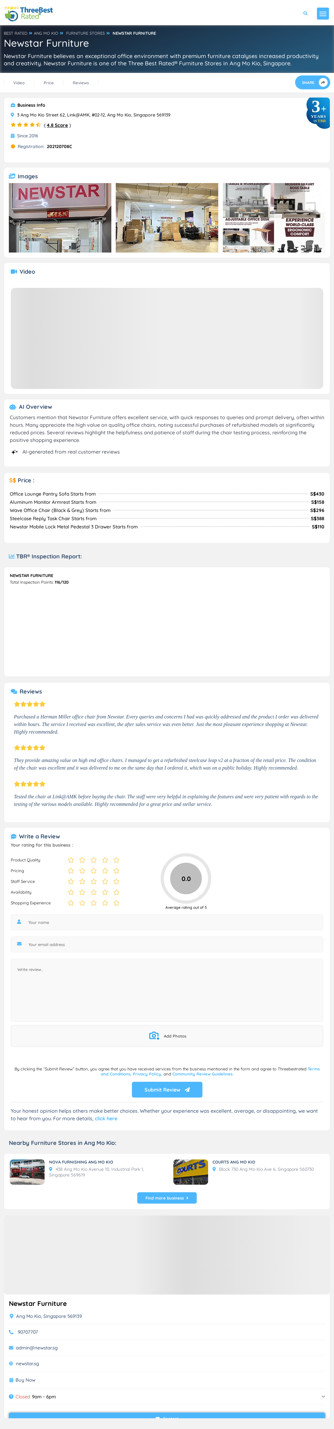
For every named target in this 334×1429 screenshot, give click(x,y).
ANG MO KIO (46, 33)
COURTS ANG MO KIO (234, 1161)
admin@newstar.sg (37, 1348)
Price (49, 82)
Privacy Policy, (148, 1073)
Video (19, 82)
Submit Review (167, 1090)
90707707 (28, 1332)
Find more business (167, 1197)
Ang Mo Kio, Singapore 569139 (46, 1316)
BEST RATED (15, 33)
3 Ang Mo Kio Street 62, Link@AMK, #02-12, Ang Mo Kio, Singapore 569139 (90, 115)
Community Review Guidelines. (202, 1073)
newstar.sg (27, 1363)
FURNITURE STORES (85, 33)
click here (106, 1118)
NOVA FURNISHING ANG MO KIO (81, 1161)
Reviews (81, 82)
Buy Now (25, 1380)
